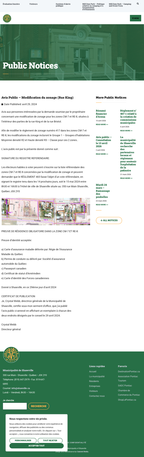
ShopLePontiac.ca (127, 399)
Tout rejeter (50, 440)
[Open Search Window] (137, 3)
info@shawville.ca (21, 387)
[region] (37, 432)
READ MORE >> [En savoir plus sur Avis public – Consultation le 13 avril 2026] (102, 154)
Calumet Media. (83, 451)
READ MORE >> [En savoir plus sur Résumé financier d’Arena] (102, 124)
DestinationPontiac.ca (129, 371)
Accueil (92, 371)
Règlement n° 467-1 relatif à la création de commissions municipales (128, 116)
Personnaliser (23, 440)
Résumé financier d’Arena (101, 113)
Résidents (94, 381)
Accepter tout (37, 446)
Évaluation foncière (11, 4)
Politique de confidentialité (71, 442)
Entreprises (94, 386)
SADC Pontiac (125, 385)
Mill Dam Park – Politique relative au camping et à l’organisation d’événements (93, 7)
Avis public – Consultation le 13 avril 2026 (104, 141)
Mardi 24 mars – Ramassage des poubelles (103, 191)
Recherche (38, 405)
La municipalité (96, 376)
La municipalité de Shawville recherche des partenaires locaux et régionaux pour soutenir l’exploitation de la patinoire (128, 153)
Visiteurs (33, 4)
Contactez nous (97, 396)
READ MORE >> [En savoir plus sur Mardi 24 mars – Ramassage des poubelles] (102, 205)
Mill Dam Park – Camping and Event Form (120, 5)
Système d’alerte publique (63, 5)
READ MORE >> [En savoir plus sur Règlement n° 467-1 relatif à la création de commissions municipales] (126, 131)
